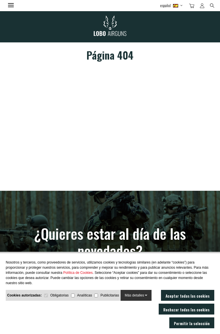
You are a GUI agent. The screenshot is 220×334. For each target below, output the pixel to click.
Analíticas (84, 295)
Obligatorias (59, 295)
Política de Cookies (78, 273)
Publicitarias (110, 295)
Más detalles (136, 295)
